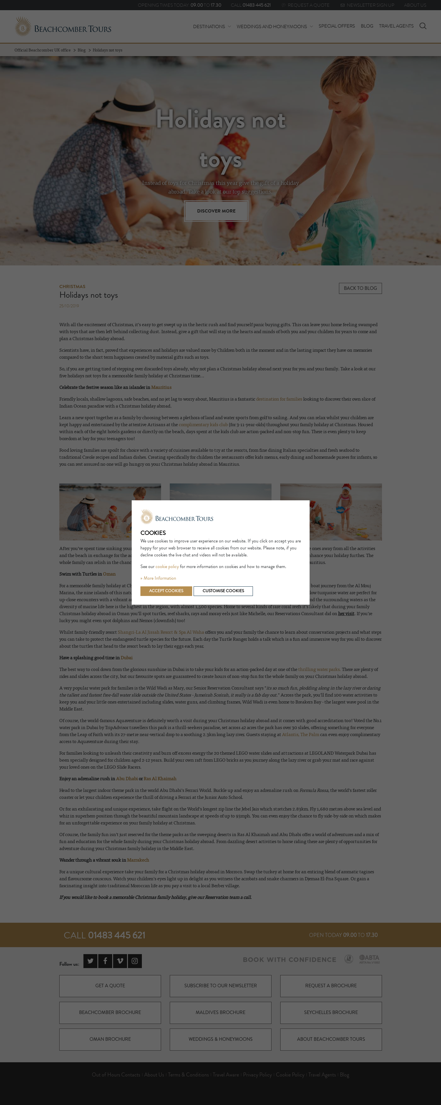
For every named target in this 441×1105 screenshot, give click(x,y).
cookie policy (167, 566)
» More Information (158, 578)
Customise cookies (223, 591)
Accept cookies (166, 591)
